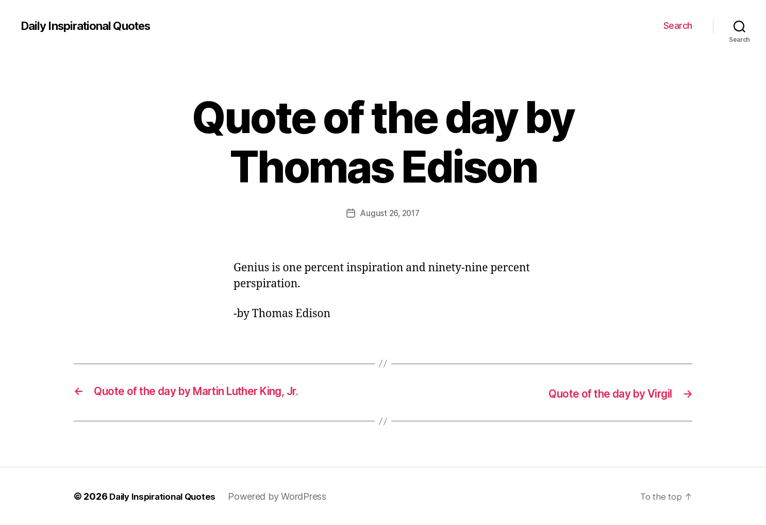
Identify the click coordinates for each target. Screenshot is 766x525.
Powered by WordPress (285, 495)
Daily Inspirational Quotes (91, 26)
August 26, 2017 (390, 213)
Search (677, 25)
